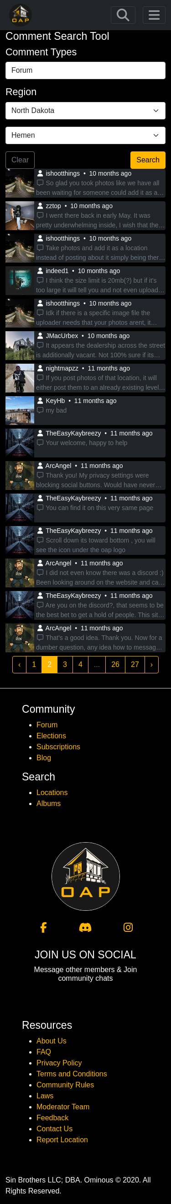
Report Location (62, 1140)
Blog (43, 758)
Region (20, 91)
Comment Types (41, 52)
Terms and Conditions (71, 1074)
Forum (46, 725)
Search (148, 160)
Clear (20, 160)
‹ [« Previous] (19, 664)
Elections (51, 736)
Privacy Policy (59, 1063)
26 (115, 664)
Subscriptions (58, 747)
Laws (44, 1096)
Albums (48, 803)
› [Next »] (151, 664)
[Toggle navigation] (123, 15)
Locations (52, 792)
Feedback (52, 1118)
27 (135, 664)
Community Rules (65, 1085)
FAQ (43, 1052)
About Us (51, 1041)
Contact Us (54, 1129)
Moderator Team (62, 1107)
